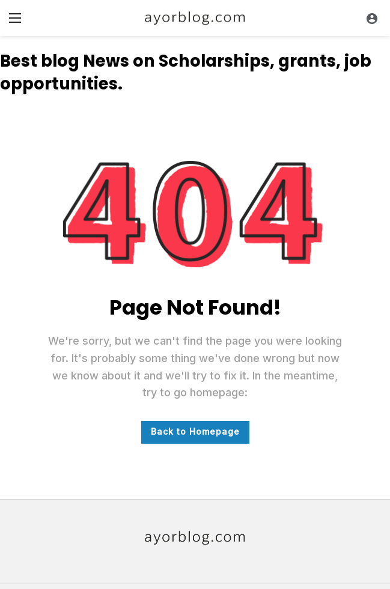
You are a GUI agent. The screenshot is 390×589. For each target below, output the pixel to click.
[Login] (372, 18)
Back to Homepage (195, 431)
